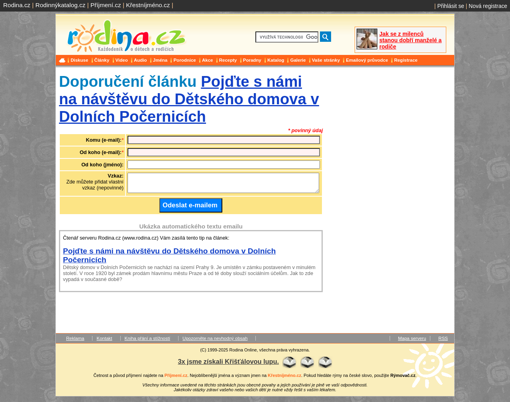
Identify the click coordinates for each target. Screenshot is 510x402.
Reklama (75, 342)
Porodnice (184, 60)
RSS (443, 342)
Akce (207, 60)
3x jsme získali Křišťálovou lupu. (228, 365)
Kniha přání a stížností (148, 342)
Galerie (298, 60)
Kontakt (104, 342)
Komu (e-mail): (104, 140)
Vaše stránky (326, 60)
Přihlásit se (450, 6)
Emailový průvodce (367, 60)
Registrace (406, 60)
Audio (140, 60)
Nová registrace (488, 6)
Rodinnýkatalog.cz (60, 5)
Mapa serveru (412, 342)
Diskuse (79, 60)
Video (122, 60)
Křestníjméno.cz (148, 5)
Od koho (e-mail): (101, 152)
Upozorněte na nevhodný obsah (214, 342)
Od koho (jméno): (102, 165)
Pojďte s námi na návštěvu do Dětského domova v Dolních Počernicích (189, 99)
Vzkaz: (116, 176)
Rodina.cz (16, 5)
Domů (63, 60)
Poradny (252, 60)
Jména (160, 60)
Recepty (228, 60)
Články (102, 60)
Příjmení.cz (105, 5)
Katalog (275, 60)
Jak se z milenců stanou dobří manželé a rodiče (410, 40)
